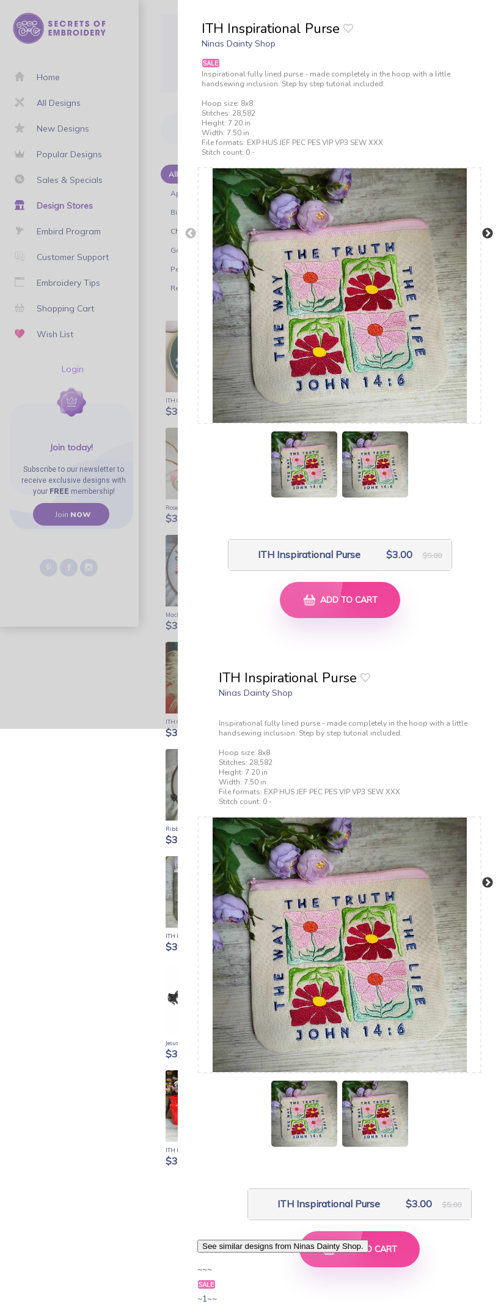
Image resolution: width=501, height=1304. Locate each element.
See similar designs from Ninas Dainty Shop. (283, 1246)
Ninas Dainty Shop (239, 43)
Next (487, 234)
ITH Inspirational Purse (309, 555)
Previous (191, 234)
